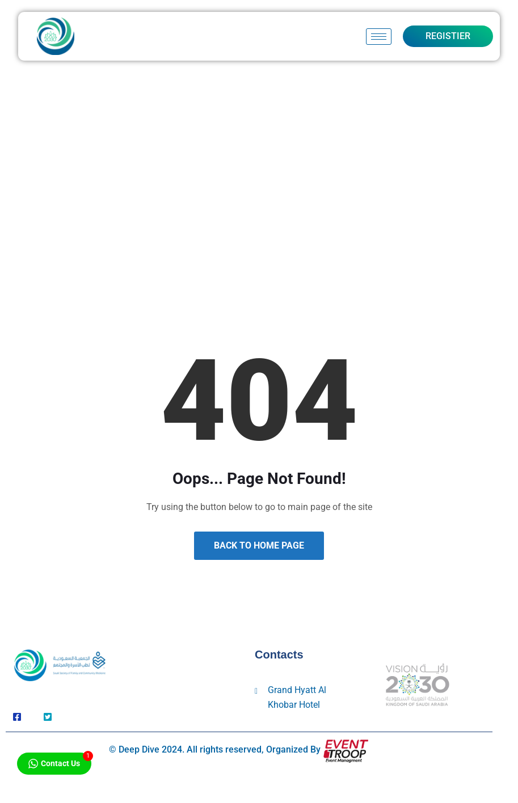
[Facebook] (17, 717)
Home (220, 219)
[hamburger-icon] (378, 36)
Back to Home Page (259, 545)
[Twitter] (47, 717)
